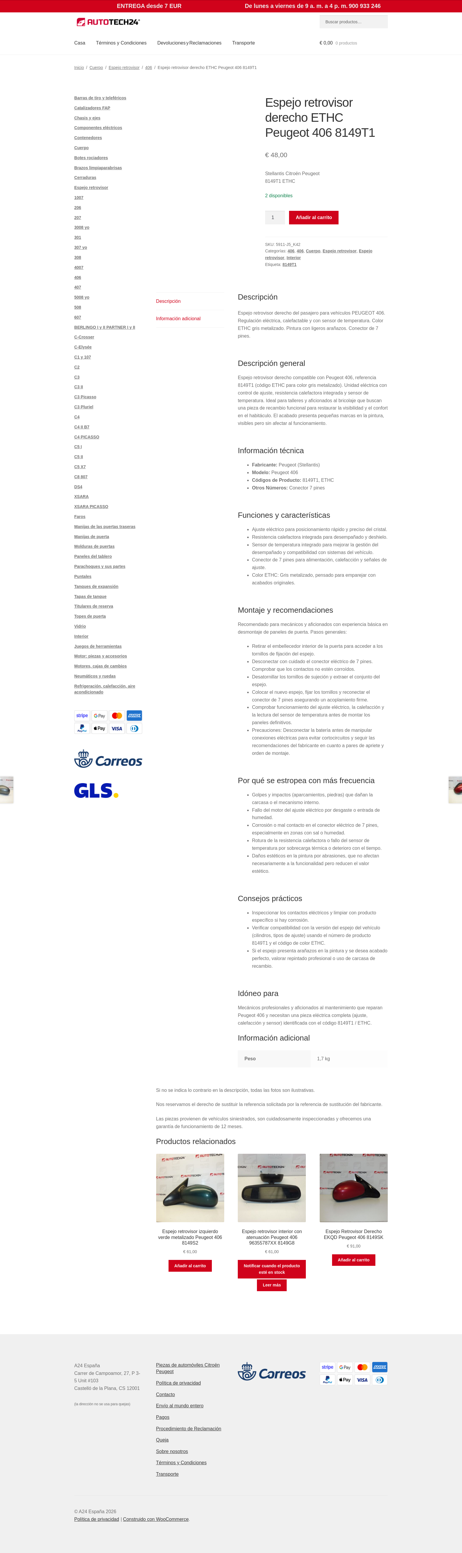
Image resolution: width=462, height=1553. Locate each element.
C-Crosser (84, 337)
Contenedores (88, 137)
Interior (294, 257)
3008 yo (81, 227)
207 (77, 217)
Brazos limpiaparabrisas (98, 167)
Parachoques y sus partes (100, 566)
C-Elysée (83, 347)
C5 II (78, 456)
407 (77, 287)
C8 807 (81, 476)
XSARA (81, 496)
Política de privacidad (178, 1383)
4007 (78, 267)
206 (77, 207)
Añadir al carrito (314, 217)
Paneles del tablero (93, 556)
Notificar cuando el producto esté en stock (272, 1269)
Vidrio (80, 626)
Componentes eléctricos (98, 127)
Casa (79, 42)
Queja (162, 1439)
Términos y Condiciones (121, 42)
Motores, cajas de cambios (100, 666)
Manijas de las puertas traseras (105, 526)
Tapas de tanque (90, 596)
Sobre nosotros (172, 1451)
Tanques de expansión (96, 586)
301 (77, 237)
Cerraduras (85, 177)
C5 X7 (80, 466)
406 (148, 67)
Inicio (79, 67)
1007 (78, 197)
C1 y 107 (82, 357)
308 (77, 257)
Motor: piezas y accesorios (100, 656)
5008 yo (81, 297)
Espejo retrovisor (124, 67)
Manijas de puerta (91, 536)
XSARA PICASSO (91, 506)
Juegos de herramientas (98, 646)
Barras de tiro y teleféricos (100, 98)
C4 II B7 (81, 427)
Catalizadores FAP (92, 108)
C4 (77, 417)
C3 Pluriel (83, 407)
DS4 (78, 486)
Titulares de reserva (93, 606)
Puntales (82, 576)
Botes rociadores (91, 157)
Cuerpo (96, 67)
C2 (77, 367)
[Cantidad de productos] (275, 217)
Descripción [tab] (168, 301)
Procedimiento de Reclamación (188, 1428)
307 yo (80, 247)
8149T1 (289, 264)
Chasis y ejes (87, 118)
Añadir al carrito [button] (190, 1265)
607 (77, 317)
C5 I (78, 446)
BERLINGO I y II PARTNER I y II (104, 327)
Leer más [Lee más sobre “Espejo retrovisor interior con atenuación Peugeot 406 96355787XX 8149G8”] (272, 1285)
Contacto (165, 1394)
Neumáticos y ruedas (95, 676)
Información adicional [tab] (178, 318)
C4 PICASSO (86, 437)
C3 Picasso (85, 397)
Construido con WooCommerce (156, 1519)
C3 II (78, 386)
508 (77, 307)
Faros (79, 516)
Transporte (243, 42)
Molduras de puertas (94, 546)
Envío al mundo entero (180, 1405)
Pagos (162, 1417)
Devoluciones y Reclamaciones (189, 42)
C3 (77, 377)
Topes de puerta (90, 616)
